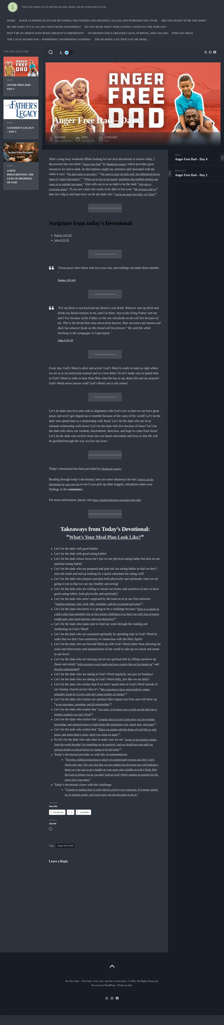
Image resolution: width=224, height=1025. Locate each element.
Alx (130, 995)
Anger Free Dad (93, 164)
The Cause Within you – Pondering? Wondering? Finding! (49, 39)
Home (11, 20)
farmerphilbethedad (64, 141)
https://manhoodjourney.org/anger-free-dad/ (120, 505)
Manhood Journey (120, 164)
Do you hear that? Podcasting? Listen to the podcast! (125, 26)
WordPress (110, 995)
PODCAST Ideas (182, 33)
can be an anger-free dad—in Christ (79, 199)
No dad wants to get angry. (84, 174)
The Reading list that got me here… (122, 39)
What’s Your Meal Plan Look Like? (105, 541)
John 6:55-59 (62, 245)
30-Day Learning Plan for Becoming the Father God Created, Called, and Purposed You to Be (88, 20)
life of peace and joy (84, 194)
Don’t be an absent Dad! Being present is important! (45, 33)
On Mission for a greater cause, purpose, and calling (128, 33)
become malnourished (78, 674)
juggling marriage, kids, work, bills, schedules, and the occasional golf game (104, 609)
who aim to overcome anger (96, 189)
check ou (144, 484)
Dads (10, 80)
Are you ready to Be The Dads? (184, 20)
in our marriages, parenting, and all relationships (86, 709)
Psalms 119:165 (64, 240)
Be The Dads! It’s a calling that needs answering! (44, 26)
